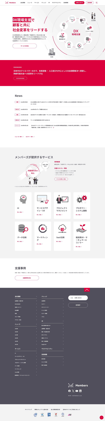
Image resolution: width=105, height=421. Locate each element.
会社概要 (17, 310)
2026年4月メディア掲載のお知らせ (39, 109)
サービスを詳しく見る (61, 179)
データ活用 (17, 365)
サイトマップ (28, 409)
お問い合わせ (79, 2)
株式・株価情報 (45, 341)
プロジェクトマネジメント (20, 359)
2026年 (16, 328)
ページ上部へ (101, 417)
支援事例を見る (27, 278)
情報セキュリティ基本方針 (41, 409)
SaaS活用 (17, 372)
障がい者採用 (44, 365)
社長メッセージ (18, 307)
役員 (16, 313)
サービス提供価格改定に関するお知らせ (40, 120)
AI (15, 353)
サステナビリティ (47, 349)
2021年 (16, 344)
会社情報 (17, 296)
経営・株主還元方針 (46, 331)
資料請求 (90, 2)
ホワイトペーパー (45, 307)
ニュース (17, 324)
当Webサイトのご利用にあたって (71, 409)
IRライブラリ (44, 335)
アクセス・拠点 (18, 319)
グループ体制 (17, 316)
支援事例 (43, 301)
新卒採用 (43, 359)
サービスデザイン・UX (19, 356)
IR (42, 321)
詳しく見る (19, 212)
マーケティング (18, 369)
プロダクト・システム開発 (20, 362)
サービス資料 (44, 310)
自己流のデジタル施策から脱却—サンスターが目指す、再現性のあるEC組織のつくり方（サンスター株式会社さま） (58, 114)
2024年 (16, 335)
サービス (17, 349)
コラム (43, 316)
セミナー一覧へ (29, 136)
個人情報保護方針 (55, 409)
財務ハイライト (45, 338)
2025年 (16, 331)
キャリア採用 (44, 362)
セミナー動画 (44, 313)
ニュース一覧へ (18, 136)
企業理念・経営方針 (19, 301)
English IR (44, 344)
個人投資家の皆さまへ (46, 325)
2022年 (16, 341)
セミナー (43, 304)
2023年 (16, 338)
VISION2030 (17, 304)
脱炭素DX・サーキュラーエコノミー (22, 375)
